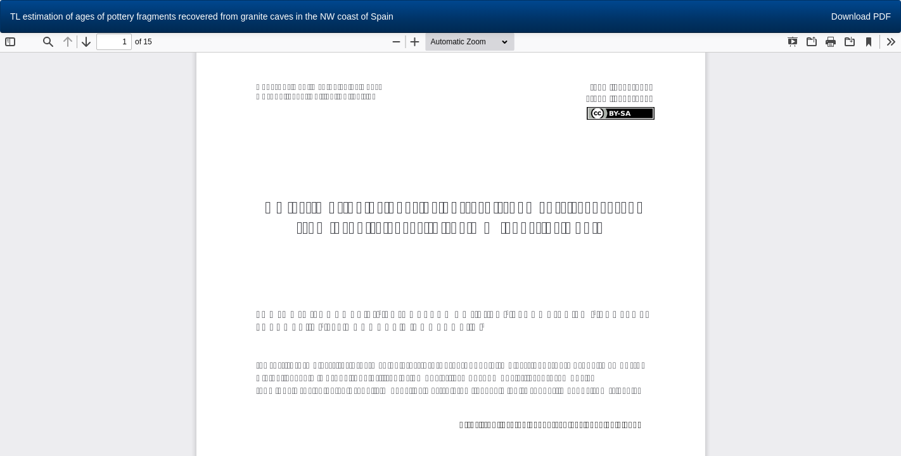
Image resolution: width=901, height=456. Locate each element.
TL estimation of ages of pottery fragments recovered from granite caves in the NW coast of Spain (201, 16)
